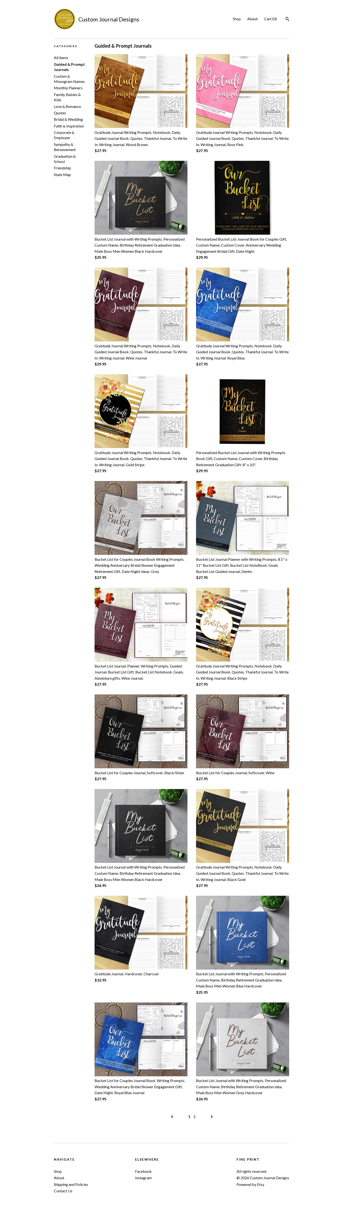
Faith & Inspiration (69, 126)
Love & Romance (67, 106)
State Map (62, 174)
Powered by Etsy (250, 1184)
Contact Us (63, 1191)
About (252, 18)
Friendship (62, 168)
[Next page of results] (212, 1116)
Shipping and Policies (71, 1184)
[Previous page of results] (172, 1116)
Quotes (60, 113)
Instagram (143, 1177)
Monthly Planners (68, 88)
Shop (237, 18)
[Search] (287, 19)
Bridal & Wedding (68, 119)
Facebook (143, 1171)
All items (61, 57)
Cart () (270, 18)
